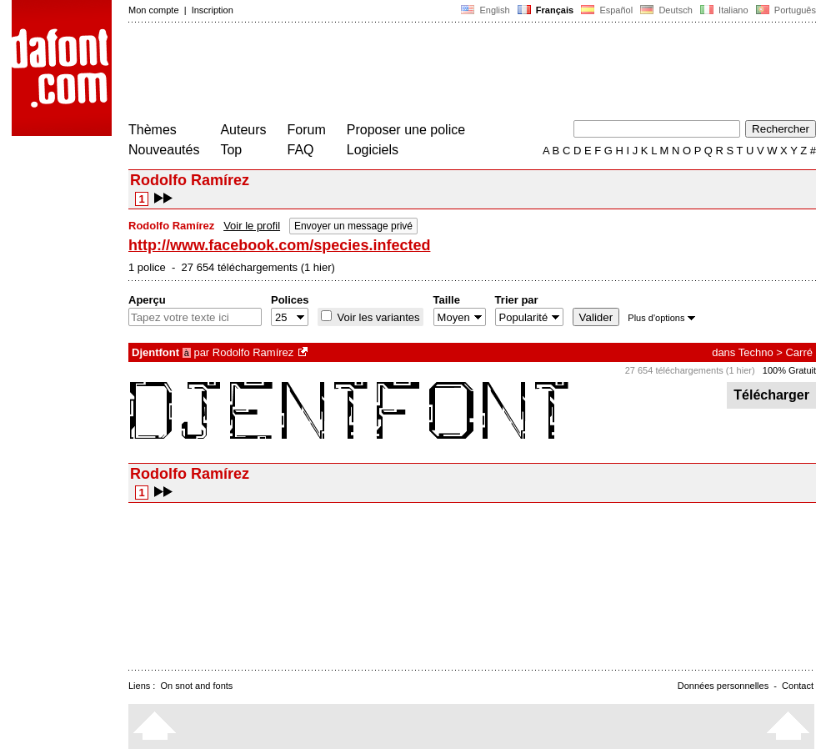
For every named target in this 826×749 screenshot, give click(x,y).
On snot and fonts (197, 686)
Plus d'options (661, 318)
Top (231, 150)
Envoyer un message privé (353, 226)
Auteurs (243, 130)
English (485, 10)
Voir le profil (251, 225)
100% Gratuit (789, 370)
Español (606, 10)
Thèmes (152, 130)
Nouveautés (163, 150)
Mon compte (153, 10)
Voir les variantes (377, 317)
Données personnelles (723, 686)
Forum (307, 130)
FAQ (301, 150)
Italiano (724, 10)
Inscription (212, 10)
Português (784, 10)
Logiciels (372, 150)
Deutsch (666, 10)
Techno (755, 352)
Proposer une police (406, 130)
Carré (799, 352)
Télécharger (771, 395)
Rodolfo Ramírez (253, 352)
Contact (797, 686)
